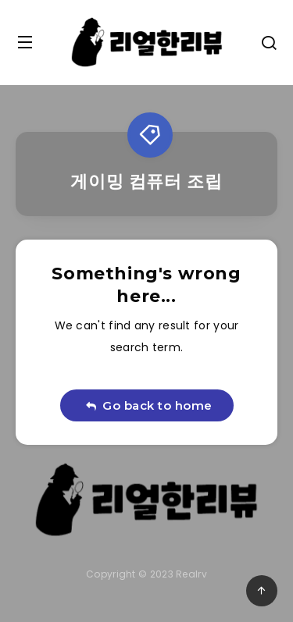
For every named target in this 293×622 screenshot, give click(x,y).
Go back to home (149, 405)
